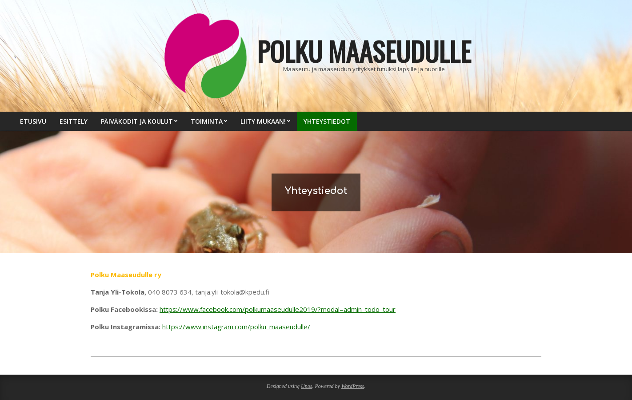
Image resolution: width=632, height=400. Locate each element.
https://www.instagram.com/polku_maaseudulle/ (236, 326)
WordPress (352, 386)
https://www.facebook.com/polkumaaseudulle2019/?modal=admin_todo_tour (278, 309)
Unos (306, 386)
